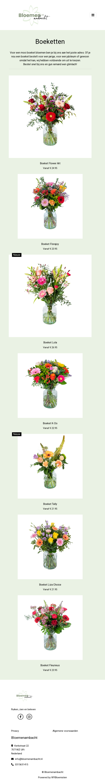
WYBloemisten (59, 777)
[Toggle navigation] (92, 15)
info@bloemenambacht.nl (27, 759)
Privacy (15, 730)
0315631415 (19, 764)
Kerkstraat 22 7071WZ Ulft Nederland (20, 749)
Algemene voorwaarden (65, 730)
